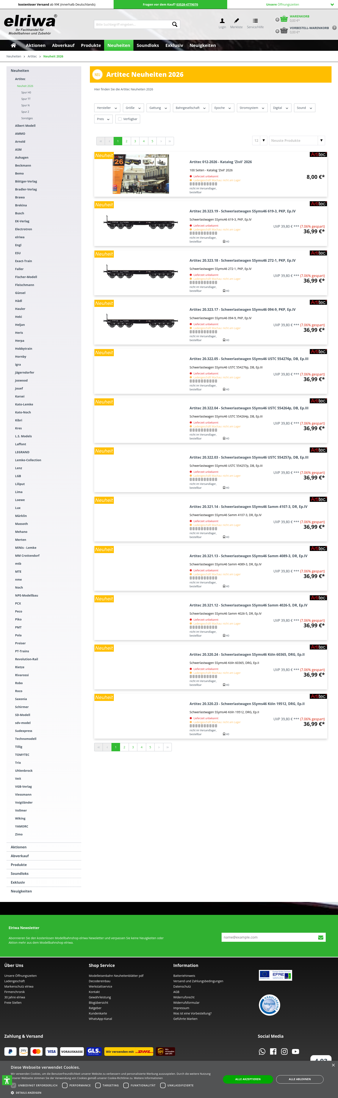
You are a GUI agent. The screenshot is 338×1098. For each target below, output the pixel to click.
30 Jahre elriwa (14, 997)
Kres (18, 428)
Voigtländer (24, 802)
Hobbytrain (23, 348)
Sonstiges (27, 118)
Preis (103, 119)
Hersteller (107, 107)
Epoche (223, 107)
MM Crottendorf (27, 556)
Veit (18, 778)
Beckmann (23, 165)
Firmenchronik (14, 992)
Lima (18, 492)
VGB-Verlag (23, 786)
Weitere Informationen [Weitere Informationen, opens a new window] (148, 1078)
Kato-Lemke (24, 404)
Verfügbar (130, 119)
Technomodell (25, 739)
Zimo (19, 834)
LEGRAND (22, 452)
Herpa (19, 341)
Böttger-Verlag (26, 181)
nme (18, 579)
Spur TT (26, 99)
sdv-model (23, 723)
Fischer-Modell (26, 277)
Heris (19, 333)
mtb (18, 563)
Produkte (19, 864)
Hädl (18, 301)
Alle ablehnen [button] (300, 1079)
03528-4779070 (187, 4)
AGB (176, 992)
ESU (18, 253)
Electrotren (23, 229)
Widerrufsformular (186, 1003)
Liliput (20, 484)
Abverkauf (20, 856)
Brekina (21, 205)
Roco (18, 691)
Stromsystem (252, 107)
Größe (133, 107)
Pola (18, 635)
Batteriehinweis (184, 976)
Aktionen (19, 847)
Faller (19, 269)
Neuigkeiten (21, 891)
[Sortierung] (297, 140)
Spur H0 (26, 92)
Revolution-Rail (26, 659)
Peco (18, 611)
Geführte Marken (185, 1019)
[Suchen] (174, 24)
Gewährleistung (100, 997)
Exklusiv (18, 882)
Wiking (20, 818)
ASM (18, 149)
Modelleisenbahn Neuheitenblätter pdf (116, 976)
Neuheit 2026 (25, 86)
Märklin (21, 516)
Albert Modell (25, 126)
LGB (18, 476)
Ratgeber (95, 1008)
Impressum (181, 1008)
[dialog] (169, 1079)
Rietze (19, 667)
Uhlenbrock (24, 771)
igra (18, 364)
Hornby (20, 356)
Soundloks (20, 873)
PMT (18, 627)
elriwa (20, 237)
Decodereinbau (99, 981)
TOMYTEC (22, 755)
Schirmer (22, 707)
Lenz (18, 468)
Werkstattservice (100, 986)
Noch (19, 587)
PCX (18, 603)
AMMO (20, 133)
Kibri (18, 420)
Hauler (20, 309)
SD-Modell (22, 715)
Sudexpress (23, 731)
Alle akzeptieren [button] (248, 1079)
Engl (18, 245)
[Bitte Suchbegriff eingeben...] (132, 24)
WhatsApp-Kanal (100, 1019)
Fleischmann (24, 285)
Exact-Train (23, 261)
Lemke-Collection (28, 460)
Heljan (20, 325)
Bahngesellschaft (191, 107)
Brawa (20, 197)
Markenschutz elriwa (18, 986)
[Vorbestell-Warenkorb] (301, 30)
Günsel (20, 293)
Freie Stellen (13, 1003)
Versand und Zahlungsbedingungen (198, 981)
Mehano (21, 532)
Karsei (20, 396)
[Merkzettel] (236, 24)
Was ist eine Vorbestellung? (192, 1013)
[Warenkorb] (291, 18)
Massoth (21, 524)
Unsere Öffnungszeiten (20, 976)
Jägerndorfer (24, 372)
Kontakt (94, 992)
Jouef (19, 388)
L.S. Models (23, 436)
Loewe (20, 500)
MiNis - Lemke (25, 548)
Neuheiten (20, 70)
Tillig (18, 747)
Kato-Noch (23, 412)
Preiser (20, 643)
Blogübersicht (98, 1003)
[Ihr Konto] (222, 24)
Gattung (158, 107)
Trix (18, 763)
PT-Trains (22, 651)
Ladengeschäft (14, 981)
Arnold (20, 141)
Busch (19, 213)
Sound (305, 107)
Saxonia (21, 699)
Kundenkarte (98, 1013)
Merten (20, 540)
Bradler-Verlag (26, 189)
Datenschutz (182, 986)
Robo (19, 683)
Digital (281, 107)
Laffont (20, 444)
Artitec (20, 79)
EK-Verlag (22, 221)
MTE (18, 571)
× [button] (333, 1065)
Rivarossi (22, 675)
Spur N (25, 105)
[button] (7, 1080)
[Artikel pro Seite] (259, 140)
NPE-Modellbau (26, 595)
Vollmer (21, 810)
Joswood (21, 380)
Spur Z (25, 112)
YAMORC (21, 826)
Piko (18, 619)
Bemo (19, 173)
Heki (18, 317)
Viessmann (23, 794)
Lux (17, 508)
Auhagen (21, 157)
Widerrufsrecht (183, 997)
